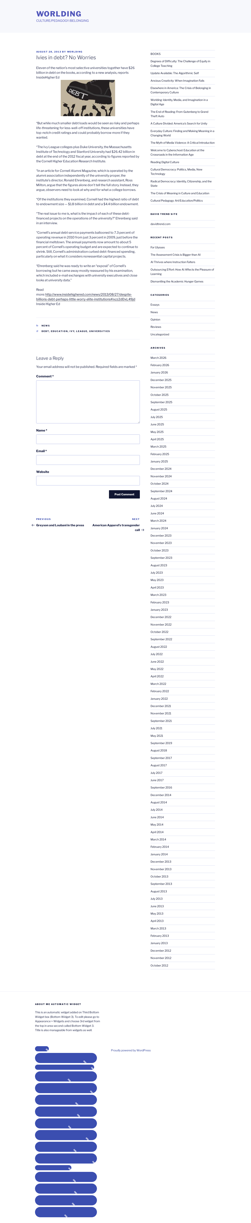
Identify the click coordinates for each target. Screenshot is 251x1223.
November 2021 (161, 713)
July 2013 (157, 898)
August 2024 (159, 498)
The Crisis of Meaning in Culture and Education (180, 193)
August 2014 (159, 802)
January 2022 (159, 698)
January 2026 (159, 372)
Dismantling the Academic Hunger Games (177, 281)
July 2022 (157, 654)
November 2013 (161, 869)
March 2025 (158, 446)
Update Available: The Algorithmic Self (175, 73)
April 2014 (157, 832)
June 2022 (157, 661)
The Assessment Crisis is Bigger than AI (176, 254)
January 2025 (159, 461)
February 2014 (160, 846)
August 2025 (159, 409)
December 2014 (161, 795)
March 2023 (158, 594)
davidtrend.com (160, 224)
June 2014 (157, 817)
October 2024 (160, 483)
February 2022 (160, 691)
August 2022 (159, 646)
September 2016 (161, 787)
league (81, 331)
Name (41, 430)
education (59, 331)
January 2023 (159, 609)
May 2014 (157, 824)
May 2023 (157, 580)
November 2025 (161, 387)
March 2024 (158, 520)
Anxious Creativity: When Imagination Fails (177, 80)
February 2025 (160, 454)
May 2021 (157, 735)
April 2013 (157, 921)
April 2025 (157, 439)
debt (45, 331)
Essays (155, 304)
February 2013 (160, 935)
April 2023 (157, 587)
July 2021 (156, 728)
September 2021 (161, 721)
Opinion (155, 319)
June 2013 (157, 906)
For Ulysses (158, 247)
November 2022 (161, 624)
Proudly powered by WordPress (131, 1050)
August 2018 (159, 750)
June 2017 (157, 780)
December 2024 (161, 468)
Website (42, 472)
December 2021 (161, 706)
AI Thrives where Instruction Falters (173, 262)
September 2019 (161, 743)
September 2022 (161, 639)
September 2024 (161, 491)
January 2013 (159, 943)
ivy (72, 331)
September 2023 (161, 557)
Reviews (156, 326)
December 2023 (161, 535)
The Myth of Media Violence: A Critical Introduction (183, 142)
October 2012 (159, 965)
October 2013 (159, 876)
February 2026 (160, 365)
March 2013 (158, 928)
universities (99, 331)
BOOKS (156, 54)
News (46, 325)
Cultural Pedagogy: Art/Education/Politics (177, 200)
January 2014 (159, 854)
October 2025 (160, 394)
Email (41, 451)
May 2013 (157, 913)
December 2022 (161, 617)
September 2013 (161, 883)
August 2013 (159, 891)
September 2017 (161, 758)
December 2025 (161, 380)
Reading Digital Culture (165, 162)
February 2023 (160, 602)
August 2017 (159, 765)
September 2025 (161, 402)
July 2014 (157, 809)
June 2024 (157, 513)
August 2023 (159, 565)
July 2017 (156, 772)
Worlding (59, 14)
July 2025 (157, 417)
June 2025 (157, 424)
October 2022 (159, 632)
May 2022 (157, 669)
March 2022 (158, 683)
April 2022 (157, 676)
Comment (45, 376)
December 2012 (161, 950)
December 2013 (161, 861)
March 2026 (158, 357)
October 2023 (160, 550)
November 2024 (161, 476)
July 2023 (157, 572)
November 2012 (161, 958)
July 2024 (157, 505)
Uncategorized (160, 334)
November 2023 (161, 543)
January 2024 (159, 528)
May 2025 (157, 432)
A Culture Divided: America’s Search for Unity (179, 123)
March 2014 (158, 839)
